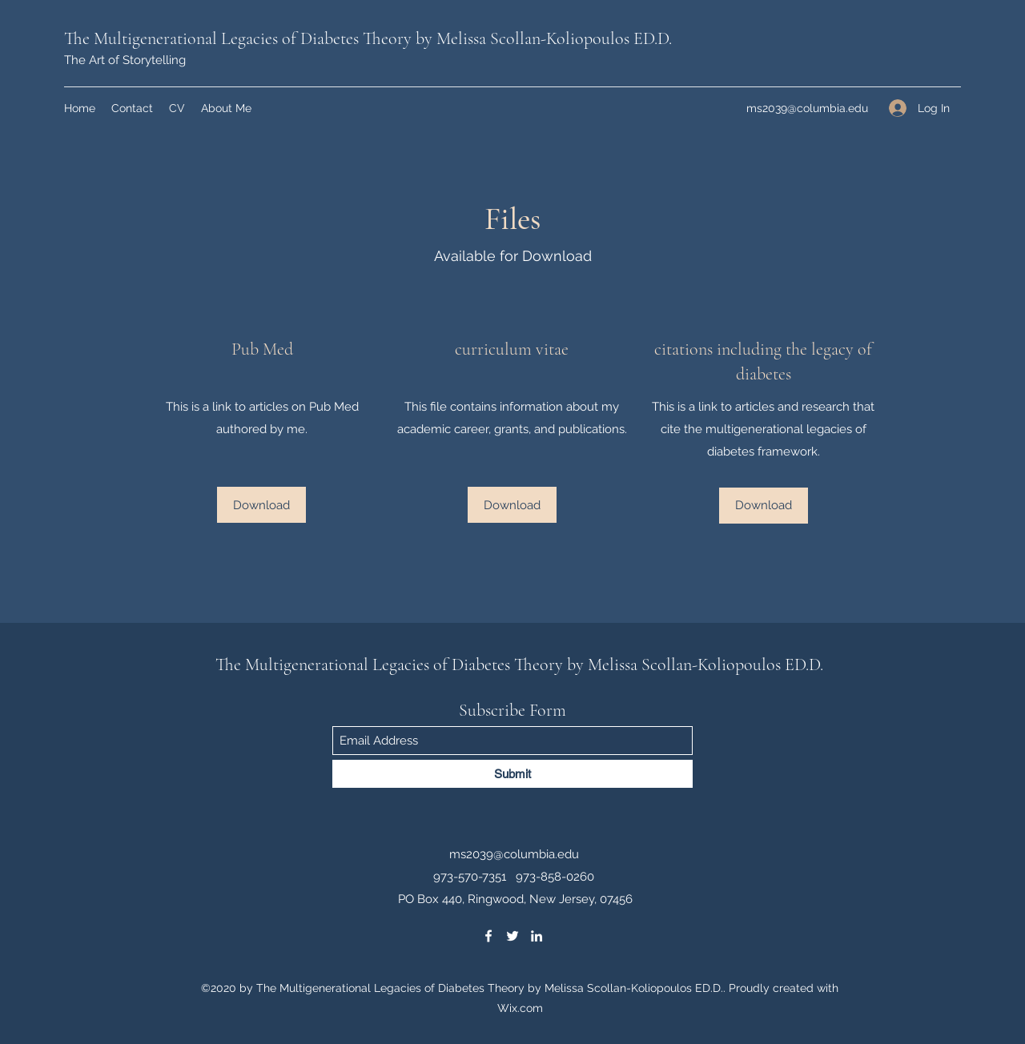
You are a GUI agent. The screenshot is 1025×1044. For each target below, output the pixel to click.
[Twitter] (512, 936)
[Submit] (512, 774)
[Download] (261, 505)
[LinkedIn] (537, 936)
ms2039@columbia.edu (807, 108)
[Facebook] (488, 936)
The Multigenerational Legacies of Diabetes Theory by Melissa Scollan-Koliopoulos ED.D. (368, 38)
